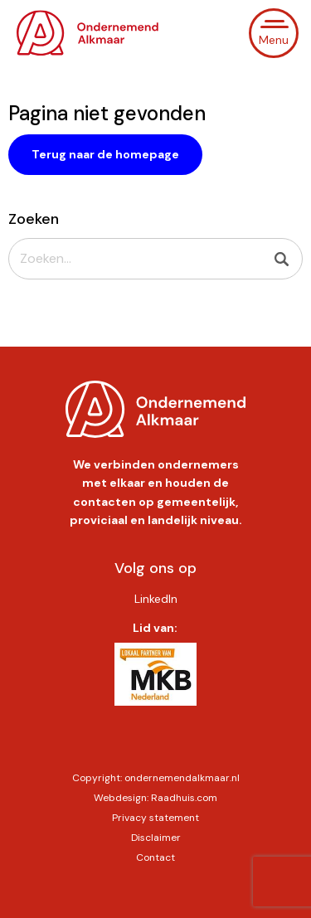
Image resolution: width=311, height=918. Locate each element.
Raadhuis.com (184, 797)
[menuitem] (155, 598)
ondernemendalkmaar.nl (182, 777)
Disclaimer (156, 837)
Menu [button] (274, 39)
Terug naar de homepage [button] (105, 154)
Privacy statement (155, 817)
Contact (155, 857)
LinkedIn (155, 598)
